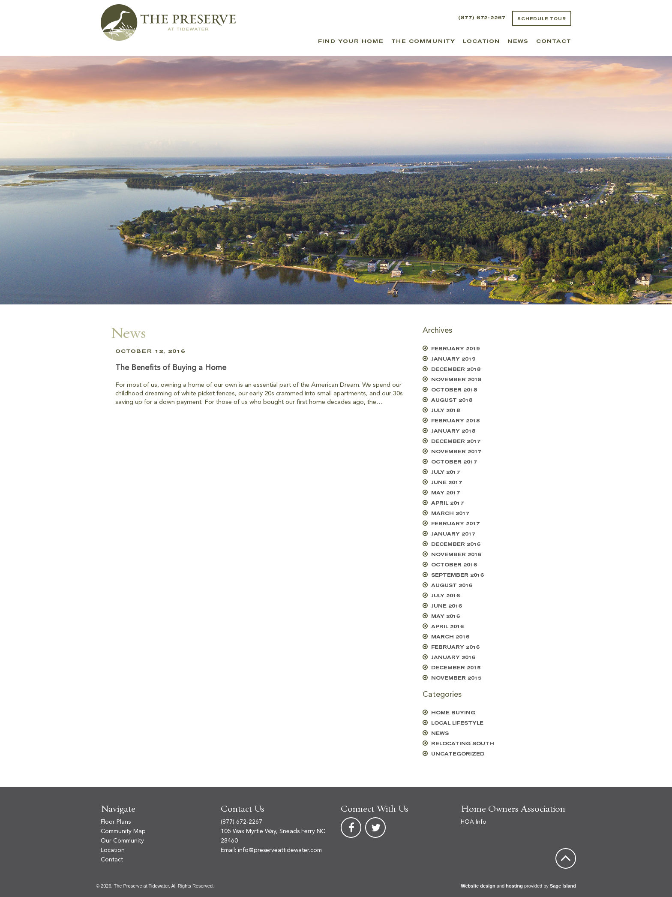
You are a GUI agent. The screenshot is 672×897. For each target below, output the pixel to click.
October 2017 (454, 462)
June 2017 (446, 482)
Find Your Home (351, 41)
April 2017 (447, 503)
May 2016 (445, 616)
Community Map (123, 831)
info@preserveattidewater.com (280, 850)
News (517, 41)
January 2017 (453, 534)
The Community (423, 41)
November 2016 (456, 554)
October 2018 (454, 390)
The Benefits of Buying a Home (170, 368)
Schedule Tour (541, 19)
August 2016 (451, 585)
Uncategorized (457, 754)
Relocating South (462, 743)
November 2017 (456, 452)
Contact (553, 41)
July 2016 (445, 596)
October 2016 (454, 565)
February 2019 (455, 349)
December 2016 (455, 544)
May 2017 (445, 493)
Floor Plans (116, 822)
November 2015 (456, 678)
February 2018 (455, 421)
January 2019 (453, 359)
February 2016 (455, 647)
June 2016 (446, 606)
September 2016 (457, 575)
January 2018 (453, 431)
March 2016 (450, 637)
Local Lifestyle (457, 723)
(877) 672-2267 (482, 18)
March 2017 (450, 513)
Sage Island (563, 885)
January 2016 (453, 657)
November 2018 (456, 379)
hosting (514, 885)
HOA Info (473, 822)
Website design (478, 885)
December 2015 (455, 668)
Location (481, 41)
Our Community (122, 841)
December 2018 (455, 369)
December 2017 (455, 441)
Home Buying (453, 713)
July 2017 (445, 472)
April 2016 (447, 626)
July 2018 (445, 410)
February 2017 (455, 524)
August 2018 (451, 400)
